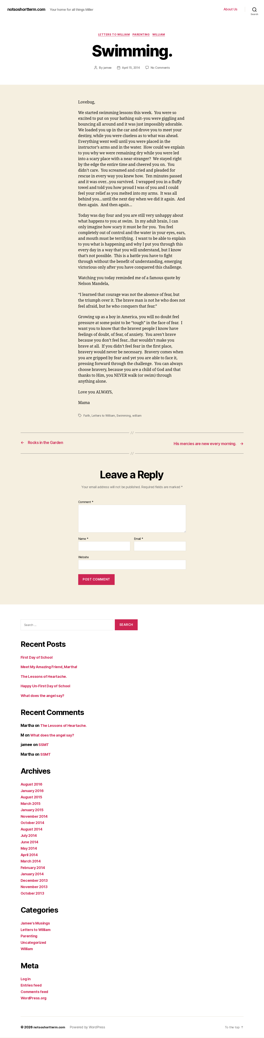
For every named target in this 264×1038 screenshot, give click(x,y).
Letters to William (113, 35)
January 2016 (33, 791)
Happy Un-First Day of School (48, 686)
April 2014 (30, 855)
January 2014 (33, 874)
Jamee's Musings (37, 923)
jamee (106, 68)
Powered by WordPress (89, 1027)
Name (83, 539)
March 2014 (32, 861)
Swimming (124, 416)
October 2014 (33, 823)
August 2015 (33, 797)
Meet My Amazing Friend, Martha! (52, 667)
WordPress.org (35, 998)
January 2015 (33, 810)
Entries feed (32, 985)
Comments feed (36, 992)
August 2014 (33, 829)
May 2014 (30, 848)
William (161, 35)
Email (138, 539)
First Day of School (38, 657)
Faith (86, 416)
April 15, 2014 (131, 68)
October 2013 (33, 893)
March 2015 (31, 804)
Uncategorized (34, 942)
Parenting (141, 35)
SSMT (44, 745)
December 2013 (35, 880)
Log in (26, 979)
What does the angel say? (45, 696)
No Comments (161, 68)
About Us (230, 9)
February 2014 (34, 868)
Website (83, 557)
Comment (86, 502)
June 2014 (30, 842)
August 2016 (33, 784)
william (137, 416)
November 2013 (35, 887)
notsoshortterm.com (28, 9)
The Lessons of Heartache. (46, 676)
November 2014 (36, 816)
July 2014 (30, 835)
